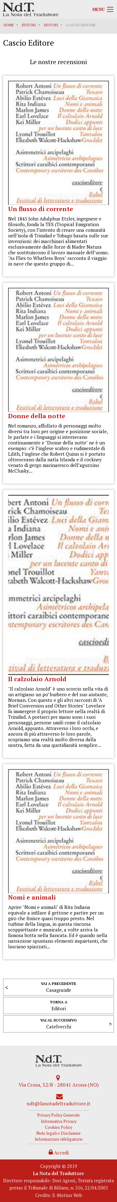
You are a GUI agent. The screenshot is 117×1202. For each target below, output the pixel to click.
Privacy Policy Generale (58, 1115)
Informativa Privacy (58, 1121)
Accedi (59, 1152)
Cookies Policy (58, 1127)
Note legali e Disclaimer (58, 1133)
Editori (29, 25)
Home (9, 25)
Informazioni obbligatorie (59, 1139)
